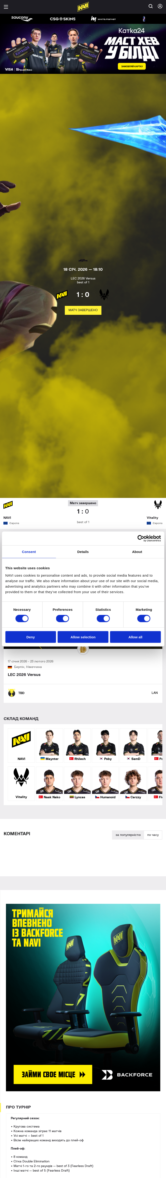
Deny (30, 637)
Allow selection (83, 637)
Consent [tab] (29, 552)
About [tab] (137, 552)
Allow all (135, 637)
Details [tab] (83, 552)
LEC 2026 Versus (24, 675)
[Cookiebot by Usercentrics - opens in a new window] (141, 538)
